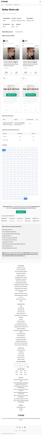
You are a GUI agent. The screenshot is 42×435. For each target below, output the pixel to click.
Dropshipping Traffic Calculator (21, 277)
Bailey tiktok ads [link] (16, 4)
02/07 (17, 370)
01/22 (25, 370)
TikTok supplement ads (7, 246)
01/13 (21, 372)
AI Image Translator (21, 321)
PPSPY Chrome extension (21, 299)
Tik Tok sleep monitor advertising (9, 239)
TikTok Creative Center (21, 313)
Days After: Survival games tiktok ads (5, 220)
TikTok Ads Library (21, 311)
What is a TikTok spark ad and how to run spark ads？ (21, 396)
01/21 (17, 372)
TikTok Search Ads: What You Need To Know (21, 380)
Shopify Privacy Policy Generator (21, 286)
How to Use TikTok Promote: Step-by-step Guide (21, 390)
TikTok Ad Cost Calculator (21, 280)
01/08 (21, 374)
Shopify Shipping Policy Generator (21, 295)
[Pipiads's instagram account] (25, 427)
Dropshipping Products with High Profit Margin (21, 331)
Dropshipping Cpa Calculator (21, 279)
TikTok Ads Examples (21, 350)
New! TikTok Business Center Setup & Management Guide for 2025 (21, 383)
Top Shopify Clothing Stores (21, 341)
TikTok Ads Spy (21, 308)
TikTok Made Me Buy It (21, 333)
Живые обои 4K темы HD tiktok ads (37, 220)
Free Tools (21, 297)
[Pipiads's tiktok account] (22, 427)
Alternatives (21, 317)
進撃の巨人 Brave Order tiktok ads (37, 218)
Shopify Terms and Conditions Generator (21, 291)
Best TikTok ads (21, 355)
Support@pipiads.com (21, 407)
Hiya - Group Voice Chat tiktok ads (29, 220)
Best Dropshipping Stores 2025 (21, 324)
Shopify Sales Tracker (21, 267)
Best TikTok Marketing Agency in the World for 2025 (21, 393)
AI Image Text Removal (21, 323)
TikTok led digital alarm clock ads (9, 248)
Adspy (21, 306)
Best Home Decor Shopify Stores (21, 344)
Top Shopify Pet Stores (21, 337)
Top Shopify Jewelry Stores (21, 339)
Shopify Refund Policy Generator (21, 288)
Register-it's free (11, 94)
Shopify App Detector (21, 275)
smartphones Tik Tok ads (7, 241)
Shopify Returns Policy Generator (21, 293)
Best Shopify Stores (21, 335)
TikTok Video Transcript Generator (21, 315)
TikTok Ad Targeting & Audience (21, 271)
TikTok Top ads (21, 353)
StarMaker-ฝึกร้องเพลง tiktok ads (5, 218)
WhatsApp (21, 409)
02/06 (21, 370)
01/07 (25, 374)
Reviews (21, 319)
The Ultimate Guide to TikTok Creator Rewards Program (21, 387)
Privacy (16, 430)
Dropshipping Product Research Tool (21, 326)
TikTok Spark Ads (21, 309)
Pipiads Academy (21, 359)
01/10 (25, 372)
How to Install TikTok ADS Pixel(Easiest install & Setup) (21, 401)
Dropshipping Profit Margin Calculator (21, 284)
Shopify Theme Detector (21, 273)
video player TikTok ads (7, 229)
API (21, 410)
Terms (20, 430)
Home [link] (2, 4)
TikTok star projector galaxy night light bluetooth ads (13, 244)
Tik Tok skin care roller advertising (9, 237)
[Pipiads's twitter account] (20, 427)
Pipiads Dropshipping (21, 328)
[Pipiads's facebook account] (17, 427)
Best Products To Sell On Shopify (21, 343)
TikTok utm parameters (21, 269)
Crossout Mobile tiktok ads (13, 218)
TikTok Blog (21, 351)
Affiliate (21, 301)
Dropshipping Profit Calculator (21, 282)
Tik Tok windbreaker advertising (9, 231)
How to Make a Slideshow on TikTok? (21, 398)
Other (27, 367)
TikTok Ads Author (21, 357)
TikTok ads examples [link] (8, 4)
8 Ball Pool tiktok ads (21, 218)
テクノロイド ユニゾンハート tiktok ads (13, 220)
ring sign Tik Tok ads (6, 235)
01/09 (17, 374)
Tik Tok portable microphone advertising (11, 233)
